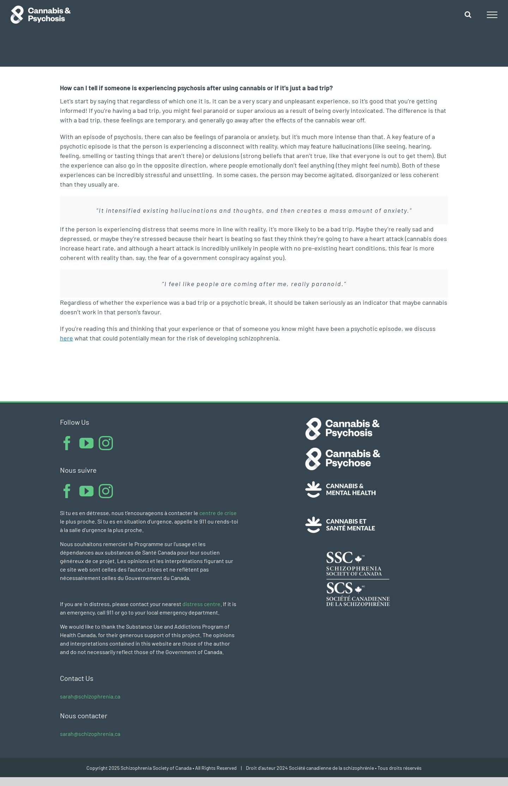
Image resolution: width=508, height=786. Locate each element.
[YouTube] (86, 443)
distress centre (201, 603)
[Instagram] (106, 443)
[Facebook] (67, 443)
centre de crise (218, 512)
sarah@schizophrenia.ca (90, 696)
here (66, 338)
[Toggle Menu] (492, 15)
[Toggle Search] (468, 14)
